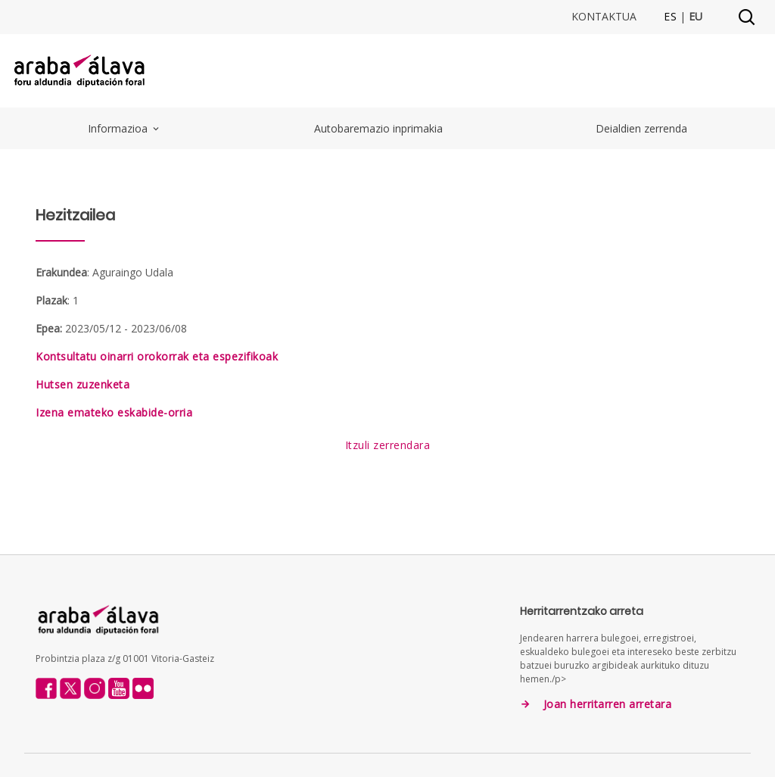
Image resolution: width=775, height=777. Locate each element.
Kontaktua (603, 17)
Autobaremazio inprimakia (378, 128)
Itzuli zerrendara (388, 445)
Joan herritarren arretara (607, 704)
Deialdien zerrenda (641, 128)
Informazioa (124, 128)
